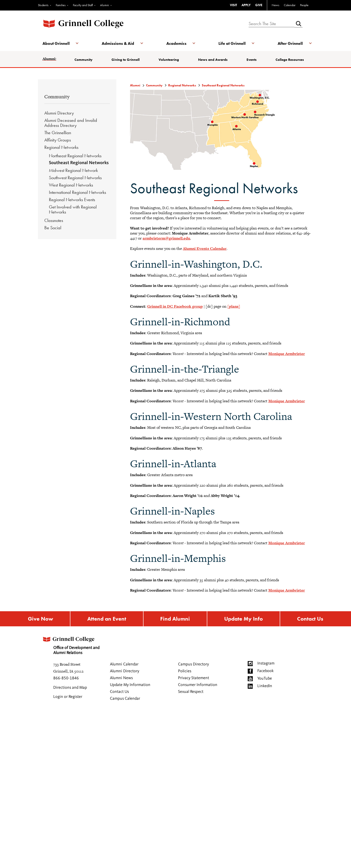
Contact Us (310, 618)
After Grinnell (290, 43)
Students (43, 5)
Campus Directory (193, 664)
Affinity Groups (57, 140)
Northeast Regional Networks (75, 156)
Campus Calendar (125, 699)
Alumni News (121, 678)
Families (61, 5)
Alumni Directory (59, 113)
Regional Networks (61, 147)
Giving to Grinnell (126, 59)
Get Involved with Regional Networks (73, 209)
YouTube (264, 678)
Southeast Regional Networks (79, 163)
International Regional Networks (77, 192)
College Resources (290, 59)
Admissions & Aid (118, 43)
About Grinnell (56, 43)
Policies (184, 671)
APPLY (246, 5)
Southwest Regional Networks (75, 178)
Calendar (289, 5)
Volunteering (169, 59)
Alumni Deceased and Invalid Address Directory (70, 122)
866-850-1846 (66, 678)
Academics (176, 43)
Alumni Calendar (124, 664)
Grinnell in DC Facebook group (175, 306)
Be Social (52, 228)
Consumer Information (197, 685)
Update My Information (130, 685)
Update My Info (243, 618)
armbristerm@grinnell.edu (166, 238)
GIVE (258, 5)
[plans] (233, 306)
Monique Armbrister (286, 353)
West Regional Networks (71, 185)
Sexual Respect (190, 692)
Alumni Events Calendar (204, 248)
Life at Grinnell (232, 43)
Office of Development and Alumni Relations (70, 644)
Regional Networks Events (72, 200)
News (275, 5)
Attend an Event (106, 618)
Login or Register (67, 697)
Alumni (104, 5)
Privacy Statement (193, 678)
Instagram (265, 663)
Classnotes (53, 220)
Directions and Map (70, 688)
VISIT (233, 5)
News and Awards (213, 59)
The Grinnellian (57, 133)
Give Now (40, 618)
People (304, 5)
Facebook (265, 671)
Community (83, 59)
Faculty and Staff (83, 5)
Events (252, 59)
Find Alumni (175, 618)
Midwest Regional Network (73, 170)
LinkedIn (264, 686)
